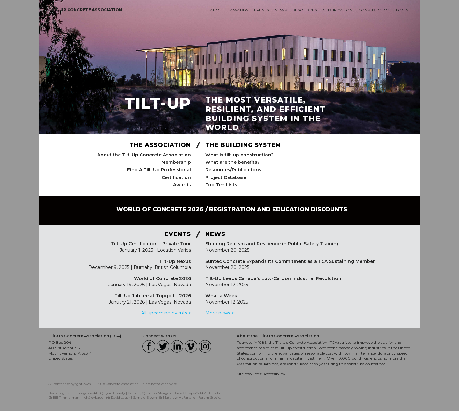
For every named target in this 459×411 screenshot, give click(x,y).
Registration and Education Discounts (278, 209)
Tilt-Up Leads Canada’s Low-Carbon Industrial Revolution (273, 278)
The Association (160, 144)
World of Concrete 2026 (162, 278)
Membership (176, 162)
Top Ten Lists (221, 185)
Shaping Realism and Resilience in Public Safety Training (272, 244)
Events (261, 10)
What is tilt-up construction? (239, 155)
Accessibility (274, 373)
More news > (219, 313)
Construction (374, 10)
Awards (239, 10)
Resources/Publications (233, 170)
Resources (304, 10)
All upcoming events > (166, 313)
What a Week (221, 296)
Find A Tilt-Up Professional (159, 170)
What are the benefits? (232, 162)
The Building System (243, 144)
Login (402, 10)
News (281, 10)
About (217, 10)
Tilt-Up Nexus (175, 261)
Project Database (225, 177)
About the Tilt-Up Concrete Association (144, 155)
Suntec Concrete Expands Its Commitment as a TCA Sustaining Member (290, 261)
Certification (338, 10)
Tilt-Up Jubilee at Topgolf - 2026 (152, 296)
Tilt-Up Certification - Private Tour (151, 244)
